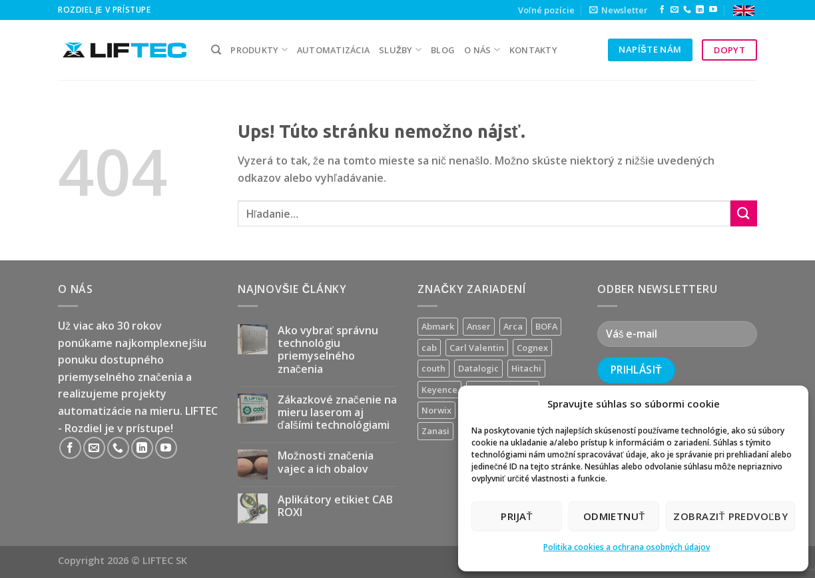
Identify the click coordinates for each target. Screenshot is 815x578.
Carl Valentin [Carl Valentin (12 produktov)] (476, 348)
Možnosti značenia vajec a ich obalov (326, 462)
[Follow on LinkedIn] (700, 10)
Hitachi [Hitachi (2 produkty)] (526, 368)
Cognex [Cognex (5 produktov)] (532, 348)
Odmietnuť (614, 516)
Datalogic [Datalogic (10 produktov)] (478, 368)
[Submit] (743, 213)
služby (400, 49)
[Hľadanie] (216, 50)
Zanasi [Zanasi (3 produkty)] (435, 431)
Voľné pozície (546, 10)
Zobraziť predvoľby (730, 516)
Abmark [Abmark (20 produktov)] (437, 326)
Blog (443, 50)
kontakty (533, 50)
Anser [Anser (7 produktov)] (479, 326)
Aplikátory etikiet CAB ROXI (335, 506)
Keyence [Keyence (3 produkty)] (439, 390)
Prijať (517, 516)
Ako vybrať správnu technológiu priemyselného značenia (328, 350)
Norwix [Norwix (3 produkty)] (436, 410)
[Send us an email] (675, 10)
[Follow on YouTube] (713, 10)
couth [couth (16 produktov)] (433, 368)
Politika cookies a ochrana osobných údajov (626, 547)
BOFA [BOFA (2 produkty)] (546, 326)
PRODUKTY (259, 49)
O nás (482, 49)
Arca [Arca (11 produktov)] (513, 326)
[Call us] (687, 10)
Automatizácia (333, 50)
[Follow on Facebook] (662, 10)
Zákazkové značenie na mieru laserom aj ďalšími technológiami (337, 413)
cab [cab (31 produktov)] (429, 348)
